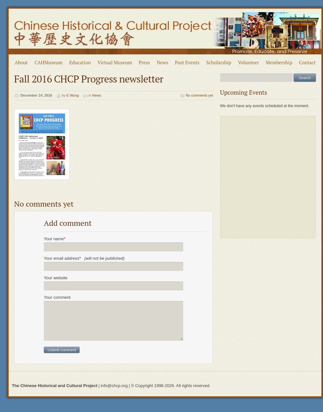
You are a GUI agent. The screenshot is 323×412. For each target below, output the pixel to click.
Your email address (84, 258)
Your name (54, 238)
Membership (279, 62)
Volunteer (248, 62)
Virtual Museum (115, 62)
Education (80, 62)
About (21, 62)
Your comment (57, 297)
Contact (307, 62)
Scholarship (218, 62)
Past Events (187, 62)
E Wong (73, 95)
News (162, 62)
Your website (55, 277)
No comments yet (199, 95)
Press (144, 62)
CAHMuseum (49, 62)
